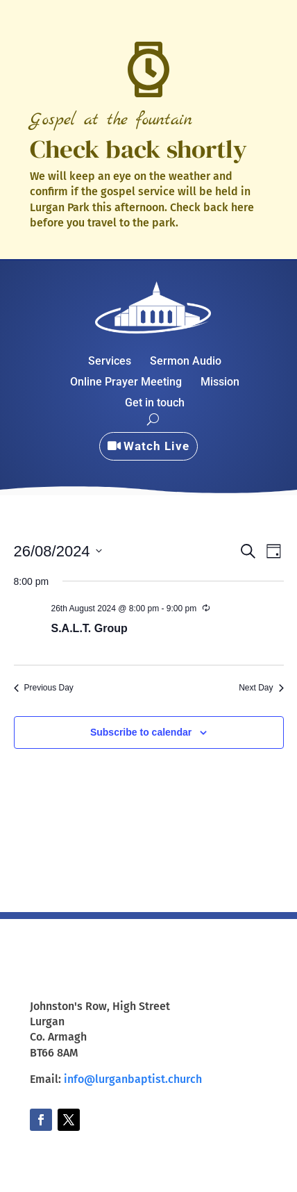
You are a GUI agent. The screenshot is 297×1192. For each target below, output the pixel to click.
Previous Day (44, 688)
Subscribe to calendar (141, 732)
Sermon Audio (185, 361)
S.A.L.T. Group (89, 628)
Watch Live (156, 446)
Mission (220, 382)
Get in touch (155, 403)
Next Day (261, 688)
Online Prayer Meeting (126, 382)
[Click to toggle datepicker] (58, 551)
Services (109, 361)
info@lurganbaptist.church (133, 1079)
